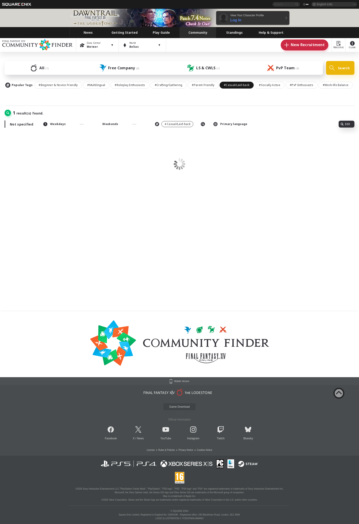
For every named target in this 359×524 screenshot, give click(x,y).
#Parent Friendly (203, 85)
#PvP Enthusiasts (301, 85)
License (151, 450)
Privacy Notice (186, 450)
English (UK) (324, 4)
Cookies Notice (204, 450)
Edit (345, 124)
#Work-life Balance (335, 85)
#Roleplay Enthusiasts (130, 85)
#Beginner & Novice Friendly (58, 85)
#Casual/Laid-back (236, 85)
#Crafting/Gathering (168, 85)
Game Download (179, 406)
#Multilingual (96, 85)
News (140, 438)
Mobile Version (181, 381)
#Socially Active (269, 85)
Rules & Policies (166, 450)
